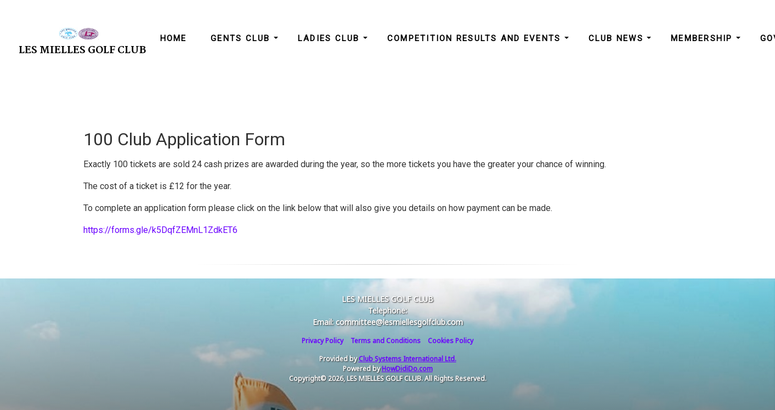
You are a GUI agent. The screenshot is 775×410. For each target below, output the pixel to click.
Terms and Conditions (385, 340)
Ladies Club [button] (330, 38)
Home (173, 38)
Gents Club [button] (242, 38)
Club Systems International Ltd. (407, 358)
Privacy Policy (322, 340)
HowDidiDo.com (407, 368)
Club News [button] (618, 38)
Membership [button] (703, 38)
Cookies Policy (450, 340)
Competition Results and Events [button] (475, 38)
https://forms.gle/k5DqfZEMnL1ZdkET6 (160, 230)
